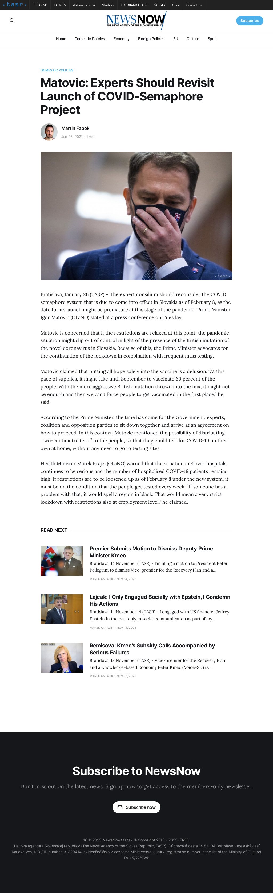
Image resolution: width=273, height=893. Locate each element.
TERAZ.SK (40, 5)
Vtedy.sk (108, 5)
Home (61, 38)
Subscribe (249, 20)
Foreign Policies (151, 38)
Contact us (194, 5)
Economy (121, 38)
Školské (160, 5)
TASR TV (60, 5)
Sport (212, 38)
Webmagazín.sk (84, 5)
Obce (176, 5)
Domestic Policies (90, 38)
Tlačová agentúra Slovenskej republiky (46, 846)
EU (175, 38)
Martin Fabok (75, 128)
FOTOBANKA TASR (134, 5)
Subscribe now (136, 807)
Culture (193, 38)
